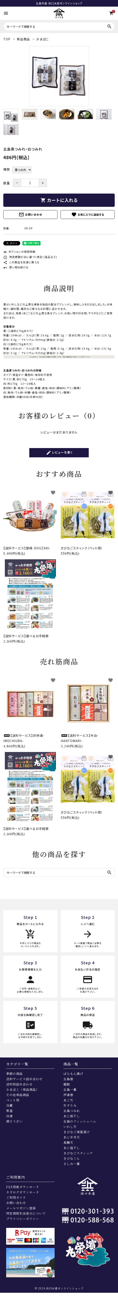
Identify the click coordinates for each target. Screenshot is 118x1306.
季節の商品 (14, 1073)
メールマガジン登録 (21, 1208)
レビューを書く (59, 452)
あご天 (68, 1100)
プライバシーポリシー (22, 1218)
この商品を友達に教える (21, 262)
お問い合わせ (30, 214)
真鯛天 (68, 1142)
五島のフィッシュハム (79, 1121)
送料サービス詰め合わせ (24, 1079)
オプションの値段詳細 (19, 251)
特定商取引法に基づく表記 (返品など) (30, 257)
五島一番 (70, 1089)
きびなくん (71, 1158)
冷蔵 (9, 1105)
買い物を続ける (16, 267)
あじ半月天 (71, 1137)
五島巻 (68, 1079)
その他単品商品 (17, 1095)
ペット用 (12, 1100)
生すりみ (70, 1105)
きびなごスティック (78, 1153)
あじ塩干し (71, 1148)
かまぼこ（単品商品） (22, 1089)
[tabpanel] (59, 76)
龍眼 (66, 1084)
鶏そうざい (14, 1121)
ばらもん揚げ (73, 1073)
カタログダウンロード (22, 1192)
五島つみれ (71, 1110)
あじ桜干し (71, 1116)
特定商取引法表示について (26, 1213)
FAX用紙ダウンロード (22, 1187)
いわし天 (70, 1126)
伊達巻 (68, 1095)
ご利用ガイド (16, 1197)
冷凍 (9, 1116)
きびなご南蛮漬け (76, 1132)
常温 (9, 1110)
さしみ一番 (71, 1163)
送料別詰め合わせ (19, 1084)
